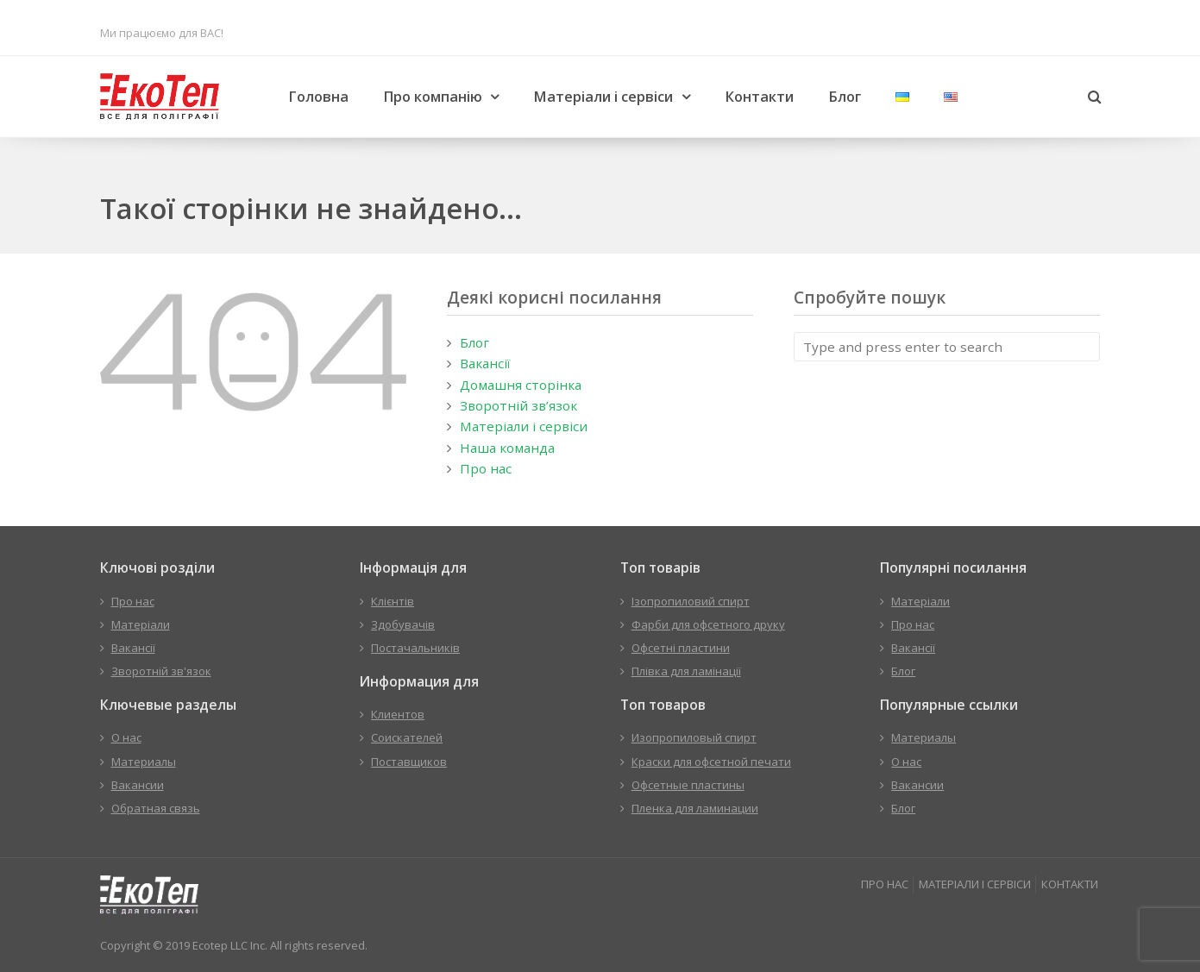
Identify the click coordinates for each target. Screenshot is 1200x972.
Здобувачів (403, 624)
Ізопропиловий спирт (690, 601)
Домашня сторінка (520, 384)
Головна (318, 96)
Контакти (759, 96)
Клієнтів (392, 601)
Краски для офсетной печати (711, 761)
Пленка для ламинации (694, 808)
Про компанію (432, 96)
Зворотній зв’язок (518, 405)
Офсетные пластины (688, 785)
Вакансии (137, 785)
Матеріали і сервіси (603, 96)
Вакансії (485, 363)
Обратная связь (155, 808)
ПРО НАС (884, 884)
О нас (126, 737)
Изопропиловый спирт (694, 737)
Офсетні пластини (680, 647)
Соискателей (407, 737)
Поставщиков (409, 761)
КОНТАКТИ (1069, 884)
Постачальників (415, 647)
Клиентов (397, 714)
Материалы (143, 761)
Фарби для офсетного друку (708, 624)
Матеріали (140, 624)
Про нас (486, 468)
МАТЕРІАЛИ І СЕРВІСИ (975, 884)
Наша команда (507, 447)
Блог (844, 96)
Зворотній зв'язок (161, 671)
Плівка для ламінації (686, 671)
